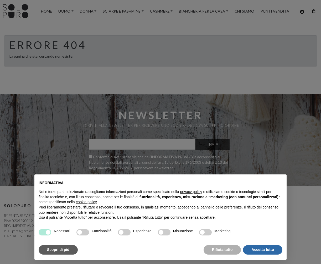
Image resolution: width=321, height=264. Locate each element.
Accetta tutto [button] (262, 250)
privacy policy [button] (191, 192)
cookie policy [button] (86, 202)
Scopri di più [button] (58, 250)
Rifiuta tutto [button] (222, 250)
